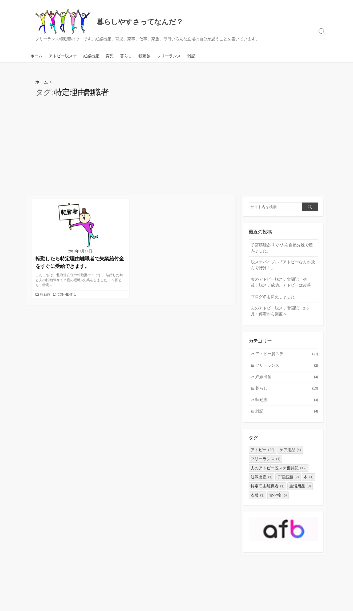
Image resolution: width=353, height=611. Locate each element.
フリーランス (169, 55)
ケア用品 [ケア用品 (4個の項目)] (290, 452)
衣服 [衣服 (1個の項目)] (257, 497)
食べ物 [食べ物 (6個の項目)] (278, 497)
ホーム (36, 55)
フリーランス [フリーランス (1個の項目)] (265, 461)
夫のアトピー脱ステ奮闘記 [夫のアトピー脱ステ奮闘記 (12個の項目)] (279, 470)
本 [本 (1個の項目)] (309, 479)
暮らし (126, 55)
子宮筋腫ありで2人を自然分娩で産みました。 (282, 248)
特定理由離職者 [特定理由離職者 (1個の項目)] (267, 488)
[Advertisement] (177, 154)
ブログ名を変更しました (273, 297)
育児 (110, 55)
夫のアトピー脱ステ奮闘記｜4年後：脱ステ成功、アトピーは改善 (281, 283)
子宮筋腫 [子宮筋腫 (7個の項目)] (288, 479)
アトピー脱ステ (63, 55)
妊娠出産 (91, 55)
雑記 (191, 55)
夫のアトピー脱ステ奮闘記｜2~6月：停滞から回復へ (279, 312)
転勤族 (144, 55)
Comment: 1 (67, 294)
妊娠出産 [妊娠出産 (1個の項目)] (261, 479)
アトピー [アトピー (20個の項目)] (263, 452)
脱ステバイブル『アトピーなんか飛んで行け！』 (283, 265)
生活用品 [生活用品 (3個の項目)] (300, 488)
